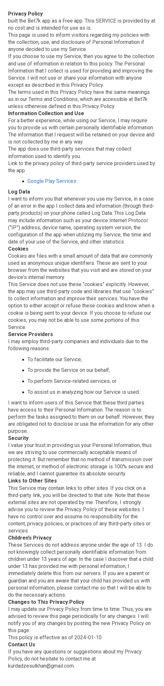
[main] (81, 343)
